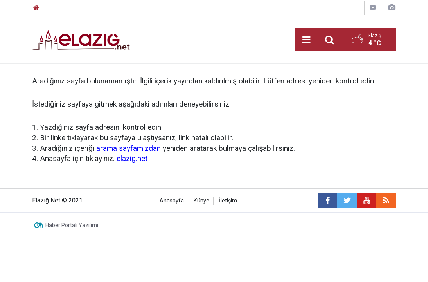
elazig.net (132, 158)
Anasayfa (172, 200)
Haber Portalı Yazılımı (71, 225)
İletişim (228, 200)
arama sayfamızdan (128, 148)
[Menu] (306, 40)
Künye (201, 200)
